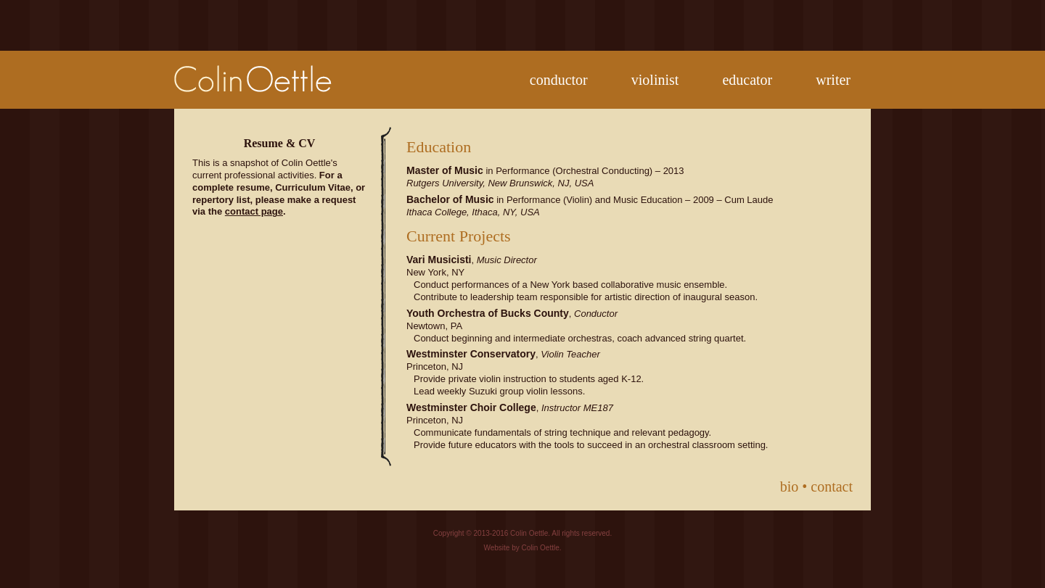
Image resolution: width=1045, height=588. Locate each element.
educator (747, 80)
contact (832, 486)
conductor (559, 80)
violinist (655, 80)
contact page (254, 211)
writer (833, 80)
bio (789, 486)
